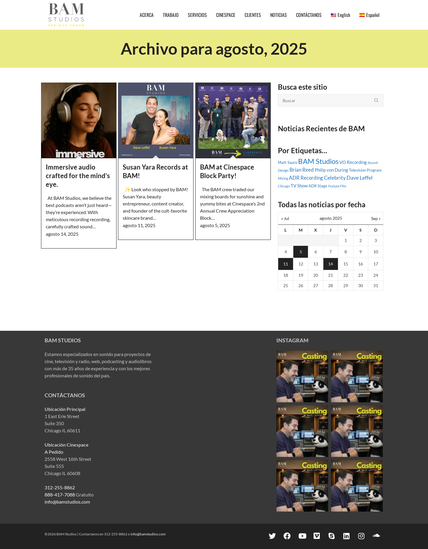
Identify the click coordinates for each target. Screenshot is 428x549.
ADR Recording (306, 178)
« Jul (285, 218)
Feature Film (337, 186)
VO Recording (353, 162)
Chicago (284, 186)
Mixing (283, 178)
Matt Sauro (287, 162)
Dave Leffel (360, 178)
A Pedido (54, 452)
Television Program (365, 170)
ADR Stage (318, 185)
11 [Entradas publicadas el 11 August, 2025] (285, 263)
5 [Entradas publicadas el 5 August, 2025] (301, 251)
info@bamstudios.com (67, 501)
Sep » (375, 218)
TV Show (299, 185)
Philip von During (331, 170)
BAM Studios (318, 161)
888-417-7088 (60, 494)
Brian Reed (301, 170)
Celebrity (335, 177)
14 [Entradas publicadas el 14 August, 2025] (330, 263)
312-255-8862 (60, 487)
